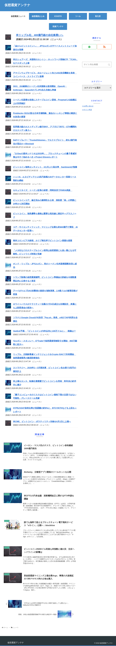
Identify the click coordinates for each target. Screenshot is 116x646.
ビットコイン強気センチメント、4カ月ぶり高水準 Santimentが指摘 (45, 167)
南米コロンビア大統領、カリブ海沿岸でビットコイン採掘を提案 (42, 240)
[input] (97, 64)
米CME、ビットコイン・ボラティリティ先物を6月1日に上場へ (42, 421)
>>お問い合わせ (87, 106)
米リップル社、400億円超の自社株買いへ (39, 35)
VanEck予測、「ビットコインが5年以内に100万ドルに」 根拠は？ (44, 331)
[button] (109, 64)
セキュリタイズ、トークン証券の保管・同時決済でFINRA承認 (42, 190)
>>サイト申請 (87, 110)
